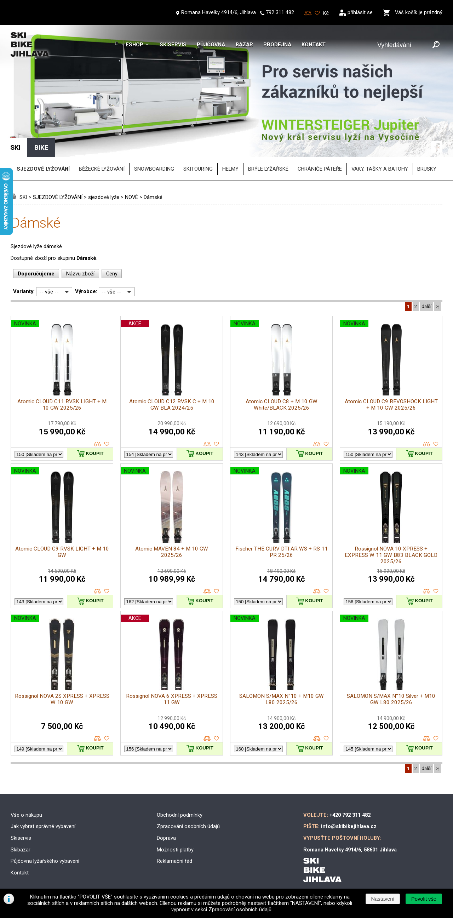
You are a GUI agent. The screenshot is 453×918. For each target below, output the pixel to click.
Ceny (111, 273)
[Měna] (326, 13)
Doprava (166, 838)
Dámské (153, 197)
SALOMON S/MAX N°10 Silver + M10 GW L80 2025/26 (391, 699)
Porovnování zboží (308, 13)
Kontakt (314, 44)
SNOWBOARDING (154, 169)
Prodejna (277, 44)
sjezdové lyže (103, 197)
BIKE (41, 147)
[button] (424, 899)
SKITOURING (198, 169)
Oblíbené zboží (317, 13)
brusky (426, 169)
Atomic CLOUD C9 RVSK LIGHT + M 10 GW (62, 552)
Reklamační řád (174, 861)
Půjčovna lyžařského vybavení (45, 861)
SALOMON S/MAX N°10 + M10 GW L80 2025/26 (281, 699)
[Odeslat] (436, 45)
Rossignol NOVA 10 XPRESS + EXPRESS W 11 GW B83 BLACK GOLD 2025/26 (391, 555)
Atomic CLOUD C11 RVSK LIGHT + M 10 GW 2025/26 (62, 404)
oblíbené (106, 444)
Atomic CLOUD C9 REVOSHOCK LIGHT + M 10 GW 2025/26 (391, 404)
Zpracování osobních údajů (188, 826)
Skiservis (173, 44)
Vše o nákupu (26, 815)
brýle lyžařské (268, 169)
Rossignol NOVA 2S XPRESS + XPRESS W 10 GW (62, 699)
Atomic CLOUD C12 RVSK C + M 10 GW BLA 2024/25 (171, 404)
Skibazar (20, 849)
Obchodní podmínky (179, 815)
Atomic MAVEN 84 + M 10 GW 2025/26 (171, 552)
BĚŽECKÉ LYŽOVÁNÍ (102, 169)
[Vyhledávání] (403, 45)
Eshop (134, 44)
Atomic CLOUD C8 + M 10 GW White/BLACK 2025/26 (281, 404)
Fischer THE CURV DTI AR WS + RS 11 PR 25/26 (281, 552)
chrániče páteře (320, 169)
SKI (23, 197)
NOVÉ (131, 197)
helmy (230, 169)
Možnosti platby (175, 849)
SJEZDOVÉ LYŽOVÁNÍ (57, 197)
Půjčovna (211, 44)
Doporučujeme (36, 273)
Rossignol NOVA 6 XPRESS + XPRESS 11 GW (171, 699)
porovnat (97, 444)
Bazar (244, 44)
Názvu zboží (80, 273)
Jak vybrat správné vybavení (43, 826)
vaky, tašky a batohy (379, 169)
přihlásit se (360, 12)
